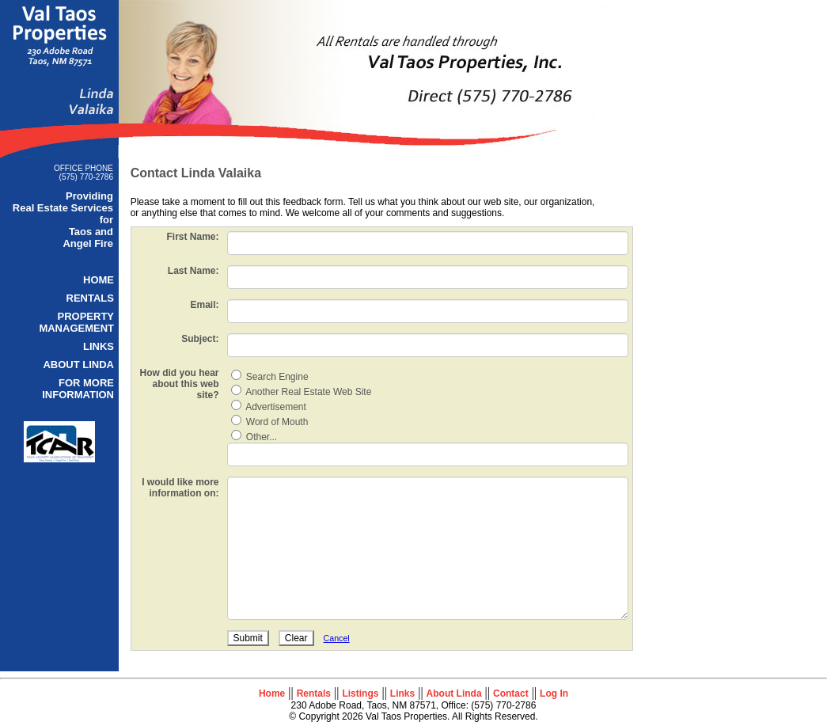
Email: (202, 304)
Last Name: (190, 270)
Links (402, 693)
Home (272, 693)
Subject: (196, 338)
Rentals (314, 693)
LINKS (98, 346)
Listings (360, 693)
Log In (554, 693)
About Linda (454, 693)
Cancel (334, 638)
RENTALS (90, 298)
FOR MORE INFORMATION (78, 389)
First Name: (190, 236)
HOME (98, 280)
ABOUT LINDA (78, 364)
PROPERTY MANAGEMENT (76, 322)
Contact (511, 693)
